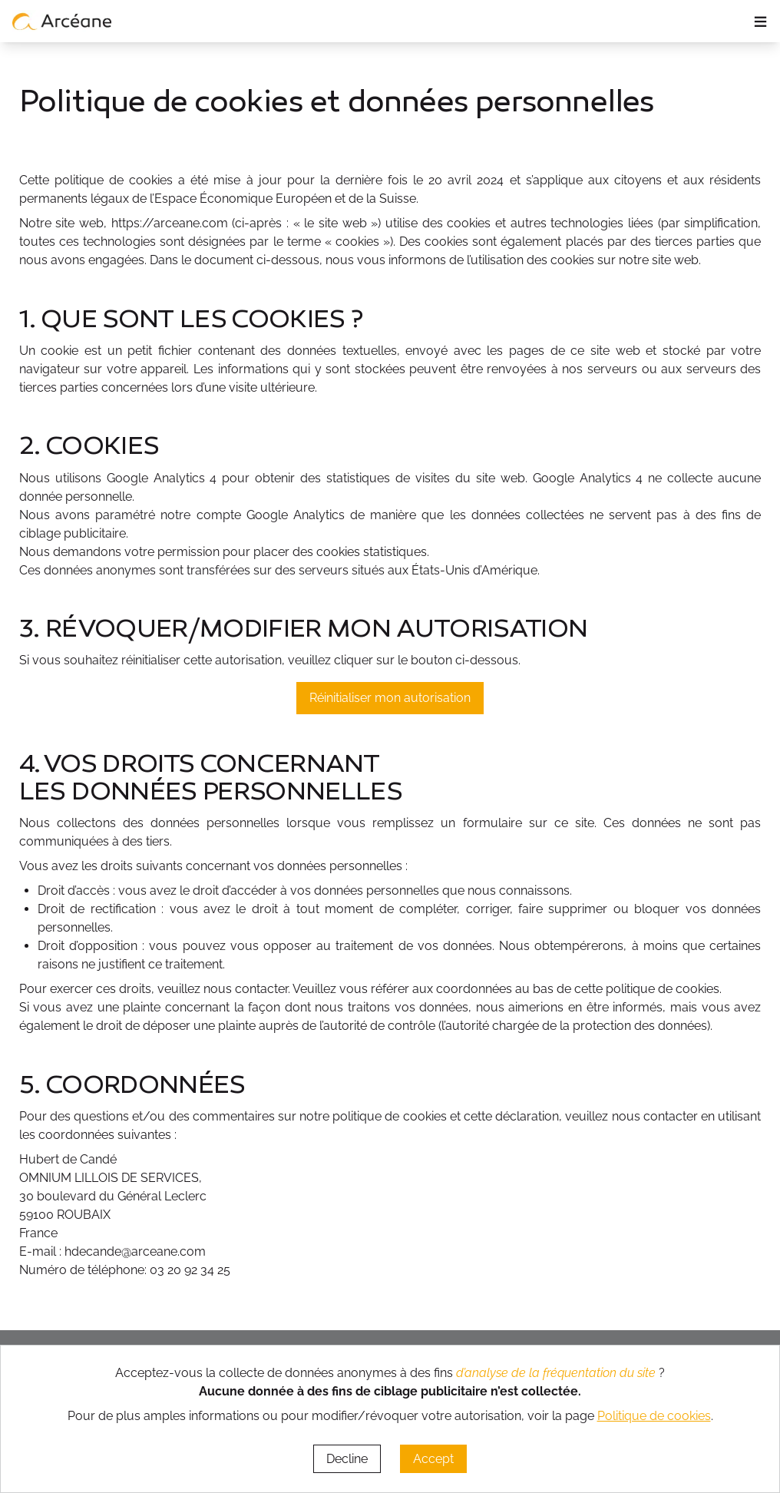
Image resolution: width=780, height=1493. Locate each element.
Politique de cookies (654, 1416)
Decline (347, 1459)
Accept (433, 1459)
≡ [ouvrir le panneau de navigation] (760, 21)
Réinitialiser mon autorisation (390, 697)
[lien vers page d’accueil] (62, 20)
